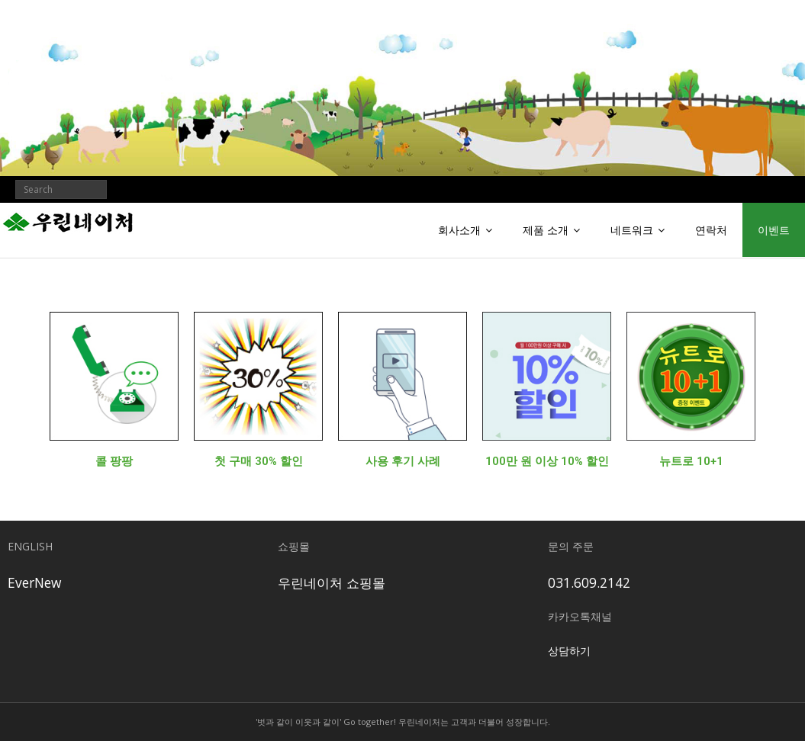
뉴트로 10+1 (691, 461)
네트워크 (631, 230)
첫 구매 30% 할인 (258, 461)
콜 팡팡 (114, 461)
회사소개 (459, 230)
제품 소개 (545, 230)
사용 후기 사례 (402, 461)
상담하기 (569, 650)
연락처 (711, 230)
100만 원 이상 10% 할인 (547, 461)
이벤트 (774, 230)
